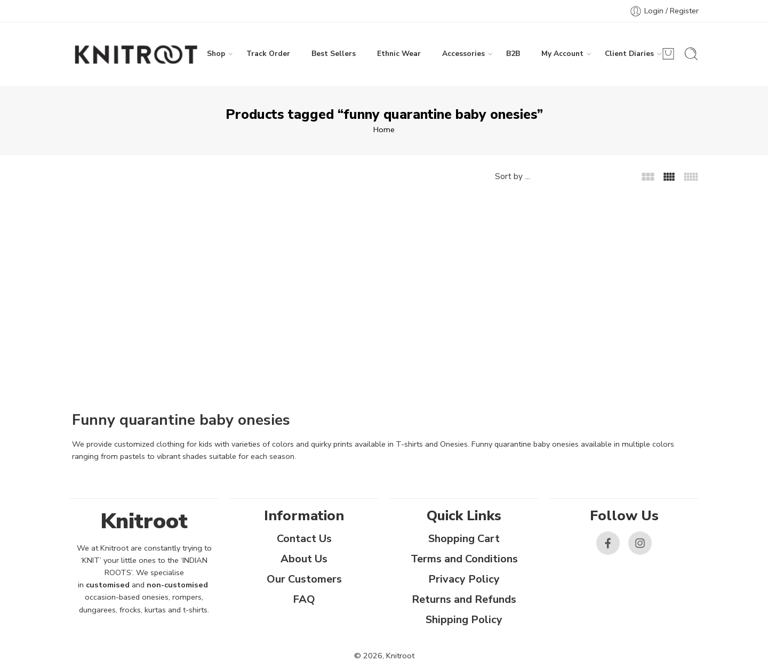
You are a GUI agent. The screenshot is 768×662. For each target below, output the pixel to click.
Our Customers (304, 579)
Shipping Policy (464, 619)
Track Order (268, 54)
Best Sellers (333, 54)
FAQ (304, 599)
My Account (562, 54)
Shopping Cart (464, 538)
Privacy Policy (464, 579)
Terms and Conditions (464, 559)
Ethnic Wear (399, 54)
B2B (513, 54)
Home (384, 129)
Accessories (463, 54)
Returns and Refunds (464, 599)
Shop (216, 54)
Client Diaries (629, 54)
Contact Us (304, 538)
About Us (304, 559)
